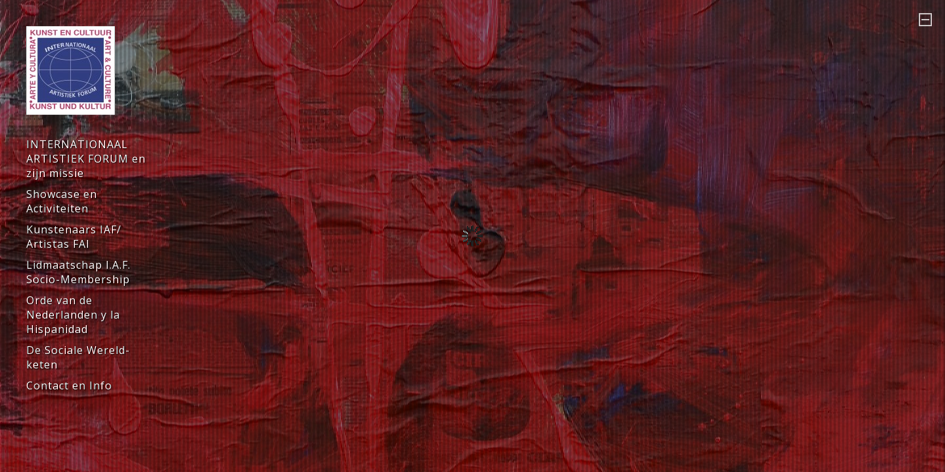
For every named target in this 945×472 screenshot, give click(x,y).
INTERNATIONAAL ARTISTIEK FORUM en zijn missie (86, 158)
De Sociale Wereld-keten (78, 357)
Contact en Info (69, 385)
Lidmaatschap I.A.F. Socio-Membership (78, 272)
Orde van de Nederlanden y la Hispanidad (73, 314)
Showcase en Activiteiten (61, 201)
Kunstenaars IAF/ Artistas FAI (73, 236)
